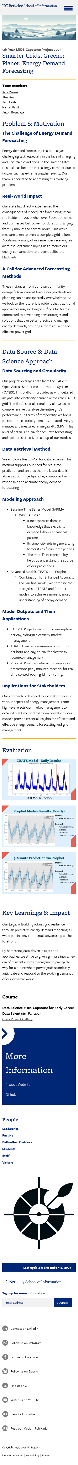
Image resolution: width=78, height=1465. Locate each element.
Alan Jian (8, 97)
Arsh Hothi (9, 102)
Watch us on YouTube (25, 1399)
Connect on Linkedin (24, 1328)
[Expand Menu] (68, 8)
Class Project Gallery (17, 1019)
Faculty (7, 1135)
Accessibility (32, 1455)
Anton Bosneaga (13, 112)
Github (10, 1094)
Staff (5, 1155)
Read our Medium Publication (30, 1428)
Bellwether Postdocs (17, 1142)
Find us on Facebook (24, 1357)
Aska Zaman (10, 92)
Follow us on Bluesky (24, 1371)
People (10, 1119)
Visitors (7, 1162)
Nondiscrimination (12, 1455)
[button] (39, 1213)
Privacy (45, 1455)
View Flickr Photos (23, 1414)
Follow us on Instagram (26, 1342)
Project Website (17, 1084)
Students (8, 1148)
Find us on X (19, 1385)
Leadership (10, 1128)
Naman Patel (10, 107)
